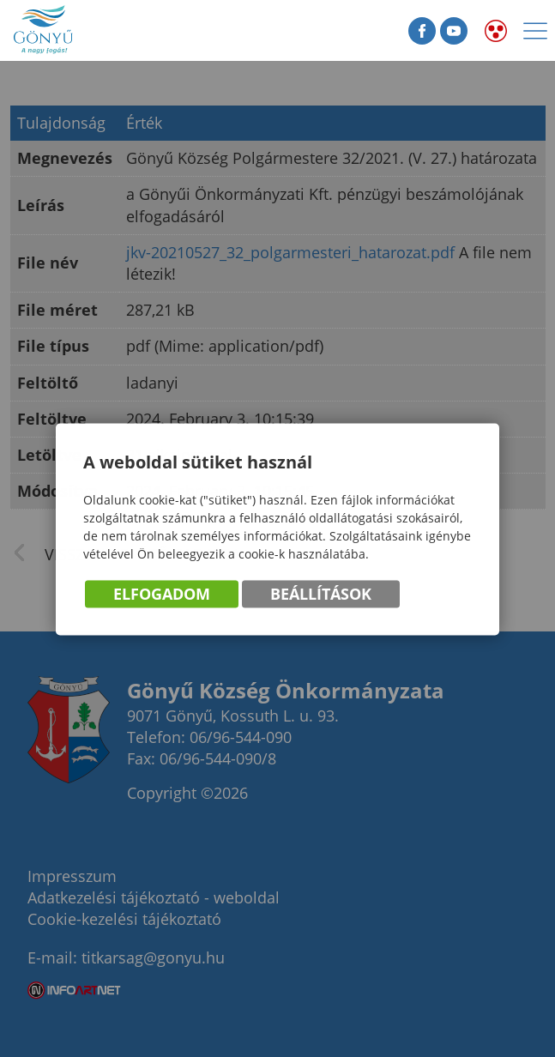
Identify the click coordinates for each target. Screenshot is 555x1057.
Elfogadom (161, 594)
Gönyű (94, 30)
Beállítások (320, 594)
